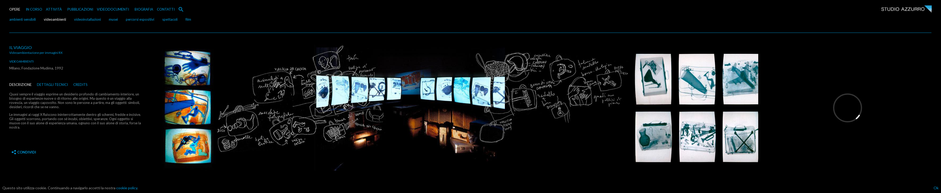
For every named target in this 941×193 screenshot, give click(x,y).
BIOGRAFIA (144, 9)
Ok (936, 188)
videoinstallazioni (87, 19)
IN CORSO (34, 9)
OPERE (14, 9)
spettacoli (170, 19)
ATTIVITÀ (54, 9)
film (188, 19)
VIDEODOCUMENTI (113, 9)
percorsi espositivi (140, 19)
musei (113, 19)
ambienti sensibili (22, 19)
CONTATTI (166, 9)
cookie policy (126, 188)
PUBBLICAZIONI (80, 9)
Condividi (24, 152)
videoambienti (55, 19)
